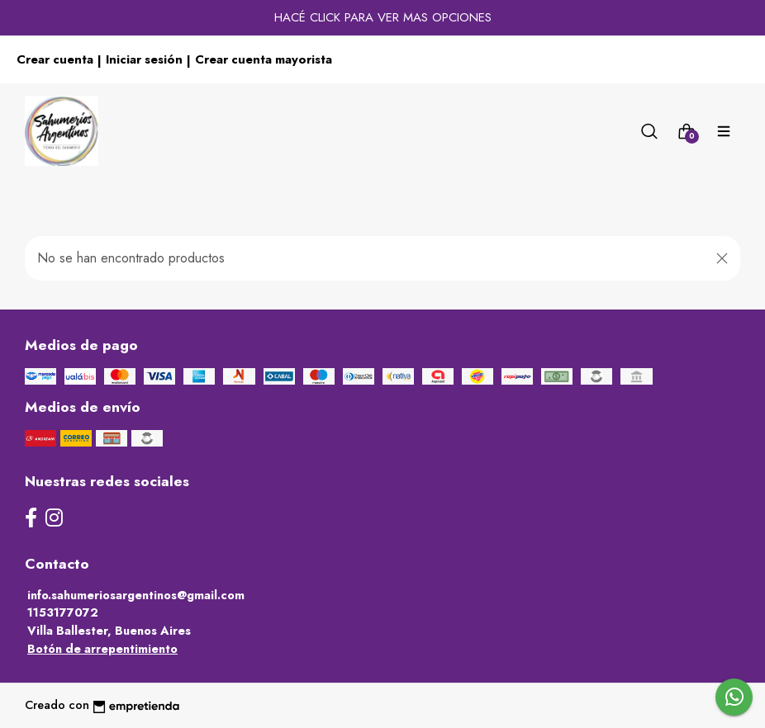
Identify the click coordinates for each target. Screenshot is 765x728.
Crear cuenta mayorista (263, 59)
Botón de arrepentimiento (102, 649)
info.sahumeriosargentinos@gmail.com (136, 595)
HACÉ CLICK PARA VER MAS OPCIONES (383, 17)
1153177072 (62, 612)
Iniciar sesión (144, 59)
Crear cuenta (55, 59)
